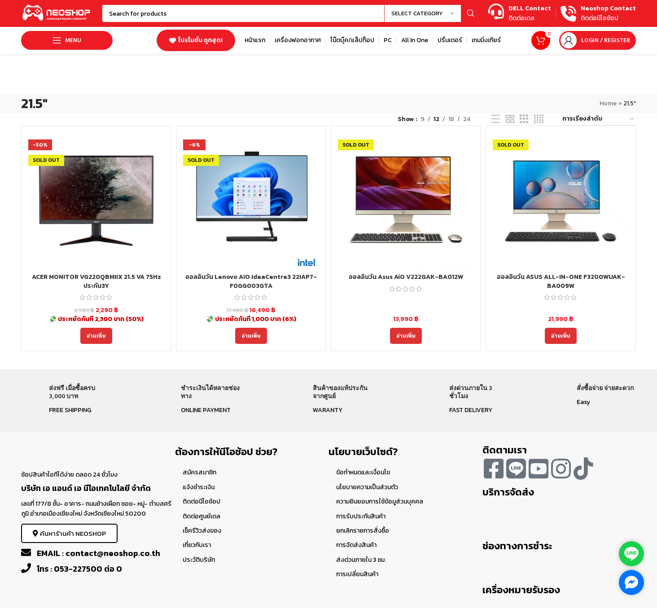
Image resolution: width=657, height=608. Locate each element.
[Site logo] (57, 12)
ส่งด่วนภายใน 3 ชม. (361, 560)
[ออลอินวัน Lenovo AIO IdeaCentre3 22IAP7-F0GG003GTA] (251, 201)
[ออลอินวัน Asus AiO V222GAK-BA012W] (406, 201)
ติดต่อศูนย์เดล (201, 516)
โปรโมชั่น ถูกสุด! (196, 40)
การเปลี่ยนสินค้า (357, 574)
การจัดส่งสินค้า (356, 545)
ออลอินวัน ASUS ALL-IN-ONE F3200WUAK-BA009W (561, 281)
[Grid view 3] (524, 119)
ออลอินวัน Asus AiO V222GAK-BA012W (406, 277)
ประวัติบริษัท (199, 560)
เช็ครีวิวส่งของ (202, 530)
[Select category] (422, 13)
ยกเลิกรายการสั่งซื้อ (362, 530)
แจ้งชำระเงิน (199, 487)
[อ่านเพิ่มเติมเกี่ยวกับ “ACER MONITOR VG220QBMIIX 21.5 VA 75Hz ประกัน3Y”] (96, 336)
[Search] (290, 13)
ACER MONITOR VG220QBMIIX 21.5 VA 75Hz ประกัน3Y (96, 281)
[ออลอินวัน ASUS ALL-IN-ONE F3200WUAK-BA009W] (561, 201)
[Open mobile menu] (67, 40)
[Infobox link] (519, 14)
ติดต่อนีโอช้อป (201, 501)
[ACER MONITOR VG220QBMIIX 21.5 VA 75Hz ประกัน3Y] (96, 201)
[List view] (495, 119)
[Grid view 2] (510, 119)
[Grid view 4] (538, 119)
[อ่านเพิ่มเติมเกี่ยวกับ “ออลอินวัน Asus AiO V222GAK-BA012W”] (406, 336)
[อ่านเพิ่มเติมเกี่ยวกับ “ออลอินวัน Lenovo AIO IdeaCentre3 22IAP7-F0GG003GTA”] (251, 336)
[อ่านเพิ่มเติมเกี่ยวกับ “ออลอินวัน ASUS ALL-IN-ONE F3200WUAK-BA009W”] (561, 336)
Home (608, 103)
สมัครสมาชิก (199, 472)
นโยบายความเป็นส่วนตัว (367, 487)
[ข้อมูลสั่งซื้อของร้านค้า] (598, 119)
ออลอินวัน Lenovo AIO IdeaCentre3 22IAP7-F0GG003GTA (251, 281)
